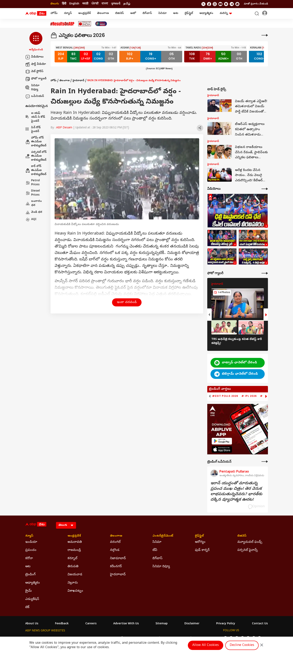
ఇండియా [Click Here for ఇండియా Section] (31, 542)
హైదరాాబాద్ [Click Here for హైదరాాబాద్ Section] (118, 574)
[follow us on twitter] (203, 4)
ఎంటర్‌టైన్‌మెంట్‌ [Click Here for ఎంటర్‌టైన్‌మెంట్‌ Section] (162, 536)
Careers (90, 624)
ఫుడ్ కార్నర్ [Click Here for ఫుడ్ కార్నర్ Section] (202, 550)
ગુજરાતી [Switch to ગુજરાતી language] (115, 4)
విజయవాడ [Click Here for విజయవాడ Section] (75, 574)
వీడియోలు (34, 57)
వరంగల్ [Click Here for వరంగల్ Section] (115, 542)
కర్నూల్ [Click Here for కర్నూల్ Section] (72, 558)
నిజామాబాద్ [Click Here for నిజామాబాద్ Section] (118, 558)
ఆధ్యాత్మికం (206, 13)
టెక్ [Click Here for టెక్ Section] (27, 607)
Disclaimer (191, 624)
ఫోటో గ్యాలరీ (36, 79)
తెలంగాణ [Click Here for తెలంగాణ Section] (116, 536)
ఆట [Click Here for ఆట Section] (28, 566)
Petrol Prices (32, 183)
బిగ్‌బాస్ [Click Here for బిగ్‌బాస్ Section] (157, 558)
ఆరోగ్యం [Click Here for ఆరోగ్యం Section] (200, 542)
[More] (264, 35)
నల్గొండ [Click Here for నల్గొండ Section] (115, 550)
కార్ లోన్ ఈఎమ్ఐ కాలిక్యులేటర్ (36, 170)
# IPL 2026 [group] (249, 396)
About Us (31, 624)
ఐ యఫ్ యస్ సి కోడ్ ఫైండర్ (35, 117)
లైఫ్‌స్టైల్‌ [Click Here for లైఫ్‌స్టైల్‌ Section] (199, 536)
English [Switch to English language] (74, 4)
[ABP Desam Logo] (35, 13)
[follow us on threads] (214, 4)
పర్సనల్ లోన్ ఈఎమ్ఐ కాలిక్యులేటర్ (36, 156)
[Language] (66, 525)
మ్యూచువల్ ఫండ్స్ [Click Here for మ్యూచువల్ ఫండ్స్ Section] (249, 542)
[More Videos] (264, 188)
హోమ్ (54, 13)
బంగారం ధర (33, 203)
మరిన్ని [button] (226, 13)
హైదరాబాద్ (78, 80)
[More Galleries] (264, 273)
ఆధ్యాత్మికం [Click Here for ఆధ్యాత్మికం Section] (32, 583)
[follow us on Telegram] (231, 4)
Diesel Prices (32, 193)
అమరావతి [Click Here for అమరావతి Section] (75, 542)
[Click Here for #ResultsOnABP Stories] (62, 24)
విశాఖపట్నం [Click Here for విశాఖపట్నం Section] (75, 591)
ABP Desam (64, 128)
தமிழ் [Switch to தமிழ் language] (126, 4)
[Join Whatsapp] (237, 4)
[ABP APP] (222, 441)
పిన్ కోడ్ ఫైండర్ (33, 130)
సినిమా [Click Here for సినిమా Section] (156, 542)
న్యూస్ (68, 13)
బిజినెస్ (119, 13)
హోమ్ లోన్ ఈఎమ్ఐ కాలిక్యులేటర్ (36, 142)
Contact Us (260, 624)
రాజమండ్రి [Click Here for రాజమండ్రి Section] (74, 550)
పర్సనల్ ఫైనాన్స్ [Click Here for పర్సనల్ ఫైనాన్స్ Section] (247, 550)
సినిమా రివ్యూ (32, 88)
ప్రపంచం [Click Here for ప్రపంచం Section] (30, 550)
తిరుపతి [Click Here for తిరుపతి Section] (73, 566)
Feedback (62, 624)
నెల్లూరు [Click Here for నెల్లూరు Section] (73, 583)
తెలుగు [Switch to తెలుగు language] (54, 4)
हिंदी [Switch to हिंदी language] (64, 4)
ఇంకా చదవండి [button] (127, 302)
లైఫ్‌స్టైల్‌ (189, 13)
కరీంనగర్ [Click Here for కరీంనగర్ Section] (116, 566)
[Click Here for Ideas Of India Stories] (84, 23)
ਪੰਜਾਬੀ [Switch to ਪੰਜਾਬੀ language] (94, 4)
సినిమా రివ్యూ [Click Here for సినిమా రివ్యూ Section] (161, 566)
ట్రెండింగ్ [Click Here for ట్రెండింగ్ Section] (30, 574)
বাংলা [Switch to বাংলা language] (105, 4)
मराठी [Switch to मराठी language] (85, 4)
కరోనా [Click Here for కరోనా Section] (29, 558)
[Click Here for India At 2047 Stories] (101, 23)
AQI (30, 219)
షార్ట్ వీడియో (35, 64)
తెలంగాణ (103, 13)
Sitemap (161, 624)
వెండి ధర (33, 212)
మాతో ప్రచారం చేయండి (256, 4)
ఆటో (133, 13)
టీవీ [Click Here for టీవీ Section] (154, 550)
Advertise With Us (126, 624)
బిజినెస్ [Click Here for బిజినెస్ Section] (241, 536)
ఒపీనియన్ (34, 96)
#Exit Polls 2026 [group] (225, 396)
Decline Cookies (242, 645)
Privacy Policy (225, 624)
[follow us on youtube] (220, 4)
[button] (36, 42)
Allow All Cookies (205, 645)
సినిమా (162, 13)
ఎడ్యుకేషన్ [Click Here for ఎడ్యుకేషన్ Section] (32, 599)
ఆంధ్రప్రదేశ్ (84, 13)
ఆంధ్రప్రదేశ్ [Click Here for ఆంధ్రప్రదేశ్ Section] (74, 536)
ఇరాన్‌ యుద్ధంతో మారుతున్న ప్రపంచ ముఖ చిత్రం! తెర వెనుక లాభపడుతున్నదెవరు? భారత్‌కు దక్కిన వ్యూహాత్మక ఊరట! (236, 492)
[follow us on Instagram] (226, 4)
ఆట (175, 13)
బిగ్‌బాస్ (147, 13)
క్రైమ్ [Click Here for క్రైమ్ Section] (28, 591)
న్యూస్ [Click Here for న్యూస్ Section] (29, 536)
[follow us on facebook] (209, 4)
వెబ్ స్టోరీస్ (34, 71)
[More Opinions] (264, 461)
